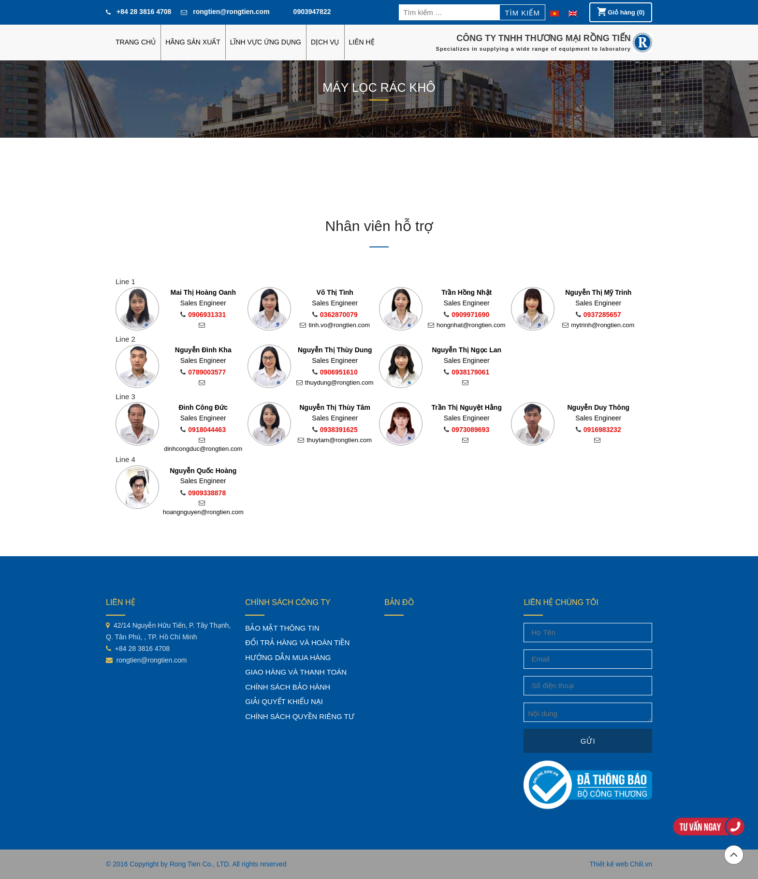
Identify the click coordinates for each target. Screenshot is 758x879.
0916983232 (598, 429)
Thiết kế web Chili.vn (620, 864)
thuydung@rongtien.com (335, 382)
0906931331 (203, 314)
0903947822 (312, 11)
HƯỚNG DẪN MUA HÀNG (288, 657)
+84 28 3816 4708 (144, 11)
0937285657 (598, 314)
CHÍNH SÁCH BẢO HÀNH (287, 687)
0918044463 (203, 429)
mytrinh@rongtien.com (598, 325)
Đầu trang (733, 855)
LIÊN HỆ (362, 42)
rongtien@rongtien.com (231, 11)
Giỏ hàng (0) (621, 11)
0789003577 (203, 372)
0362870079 (335, 314)
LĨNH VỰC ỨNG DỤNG (265, 42)
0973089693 (466, 429)
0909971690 (466, 314)
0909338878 (203, 493)
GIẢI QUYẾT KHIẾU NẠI (284, 701)
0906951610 (335, 372)
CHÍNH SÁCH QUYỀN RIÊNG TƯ (299, 716)
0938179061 (466, 372)
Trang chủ (136, 42)
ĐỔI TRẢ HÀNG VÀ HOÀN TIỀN (297, 642)
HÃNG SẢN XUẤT (192, 42)
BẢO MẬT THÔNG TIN (282, 628)
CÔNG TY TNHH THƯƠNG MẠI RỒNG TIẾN (543, 38)
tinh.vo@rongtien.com (335, 325)
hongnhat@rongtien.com (467, 325)
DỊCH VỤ (325, 42)
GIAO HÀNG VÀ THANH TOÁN (296, 672)
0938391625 (335, 429)
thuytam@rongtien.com (335, 440)
